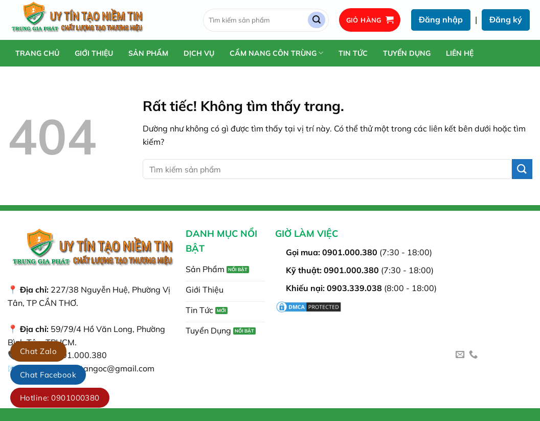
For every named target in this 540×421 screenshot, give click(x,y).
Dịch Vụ (199, 53)
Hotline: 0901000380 (60, 398)
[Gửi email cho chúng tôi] (460, 355)
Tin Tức (353, 53)
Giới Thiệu (94, 53)
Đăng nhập (441, 19)
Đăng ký (505, 19)
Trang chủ (37, 53)
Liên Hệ (460, 53)
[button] (370, 20)
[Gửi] (316, 20)
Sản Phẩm (148, 53)
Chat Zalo (38, 351)
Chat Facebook (48, 375)
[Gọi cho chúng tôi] (473, 355)
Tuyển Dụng (407, 53)
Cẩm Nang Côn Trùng (276, 53)
